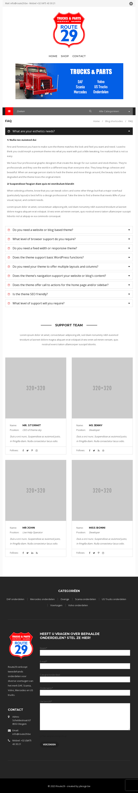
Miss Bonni (97, 527)
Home (96, 121)
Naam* (85, 650)
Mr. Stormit (31, 425)
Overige (65, 599)
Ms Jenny (95, 425)
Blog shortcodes (114, 121)
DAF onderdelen (15, 599)
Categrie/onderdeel (85, 677)
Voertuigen (56, 605)
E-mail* (85, 663)
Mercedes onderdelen (42, 599)
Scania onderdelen (85, 599)
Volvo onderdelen (78, 605)
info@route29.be (19, 3)
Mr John (28, 527)
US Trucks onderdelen (114, 599)
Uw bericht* (85, 709)
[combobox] (114, 111)
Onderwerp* (85, 690)
